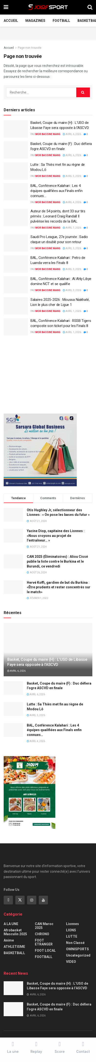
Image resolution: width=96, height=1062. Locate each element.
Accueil (11, 21)
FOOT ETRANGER (44, 942)
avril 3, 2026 (72, 248)
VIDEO (71, 962)
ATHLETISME (14, 947)
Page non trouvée (29, 47)
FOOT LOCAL (45, 950)
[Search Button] (83, 92)
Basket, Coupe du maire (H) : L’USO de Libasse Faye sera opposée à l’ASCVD (47, 662)
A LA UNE (11, 924)
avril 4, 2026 (72, 202)
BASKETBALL (14, 953)
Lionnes (72, 924)
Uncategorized (78, 955)
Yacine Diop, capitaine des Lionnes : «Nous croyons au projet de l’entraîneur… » (56, 535)
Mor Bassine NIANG (47, 134)
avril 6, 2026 (72, 134)
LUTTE (71, 936)
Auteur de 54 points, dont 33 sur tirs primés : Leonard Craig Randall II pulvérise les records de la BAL (57, 216)
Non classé (75, 943)
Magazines (35, 21)
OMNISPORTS (77, 949)
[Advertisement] (48, 33)
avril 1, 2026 (72, 311)
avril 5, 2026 (72, 176)
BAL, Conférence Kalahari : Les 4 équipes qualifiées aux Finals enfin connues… (56, 191)
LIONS (71, 930)
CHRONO (42, 934)
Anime (9, 940)
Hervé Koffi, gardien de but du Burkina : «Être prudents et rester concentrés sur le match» (58, 587)
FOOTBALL (61, 21)
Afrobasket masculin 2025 (15, 932)
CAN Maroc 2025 (44, 926)
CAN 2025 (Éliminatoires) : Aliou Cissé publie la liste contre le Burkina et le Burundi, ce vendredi (57, 561)
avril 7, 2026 (72, 227)
